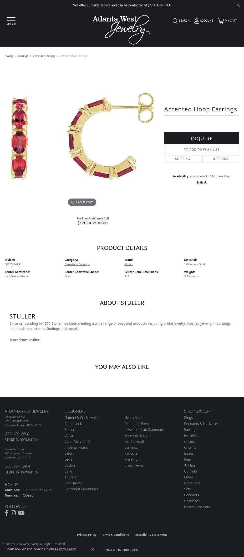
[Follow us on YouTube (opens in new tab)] (21, 513)
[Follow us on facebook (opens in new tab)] (6, 513)
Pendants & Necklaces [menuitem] (201, 423)
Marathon (132, 459)
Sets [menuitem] (187, 489)
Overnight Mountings (81, 489)
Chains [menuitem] (189, 441)
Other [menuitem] (188, 477)
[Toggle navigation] (11, 21)
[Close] (238, 5)
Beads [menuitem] (189, 453)
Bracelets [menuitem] (191, 435)
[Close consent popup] (92, 549)
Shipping (182, 159)
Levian (69, 459)
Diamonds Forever (138, 423)
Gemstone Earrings (44, 56)
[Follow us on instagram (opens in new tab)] (13, 513)
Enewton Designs (137, 435)
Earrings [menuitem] (190, 429)
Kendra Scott (134, 441)
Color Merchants (77, 441)
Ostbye (70, 465)
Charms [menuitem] (190, 447)
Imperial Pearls (76, 447)
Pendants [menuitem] (191, 495)
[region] (82, 136)
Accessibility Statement (150, 535)
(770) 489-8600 (93, 222)
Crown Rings (134, 465)
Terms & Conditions (115, 535)
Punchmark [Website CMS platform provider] (131, 550)
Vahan (69, 435)
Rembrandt (73, 423)
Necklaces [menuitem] (192, 501)
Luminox (131, 447)
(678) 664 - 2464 (17, 466)
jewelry (9, 56)
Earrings (23, 56)
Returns (220, 159)
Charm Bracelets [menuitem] (197, 507)
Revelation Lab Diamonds (144, 429)
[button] (180, 22)
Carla (68, 471)
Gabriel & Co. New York (82, 417)
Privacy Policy (87, 535)
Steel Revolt (73, 483)
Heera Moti (133, 417)
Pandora (130, 453)
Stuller (128, 264)
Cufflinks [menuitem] (191, 471)
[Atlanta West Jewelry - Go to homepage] (121, 28)
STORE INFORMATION (22, 440)
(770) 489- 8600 (17, 434)
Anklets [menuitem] (189, 465)
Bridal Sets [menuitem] (192, 483)
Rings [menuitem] (188, 417)
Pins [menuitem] (187, 459)
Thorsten (71, 477)
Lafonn (70, 453)
